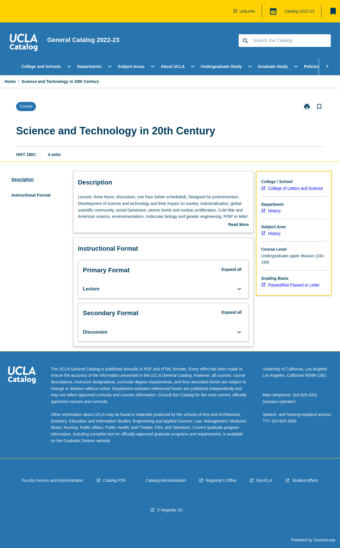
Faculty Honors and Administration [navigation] (52, 480)
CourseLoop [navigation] (324, 540)
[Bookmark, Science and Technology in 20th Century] (319, 106)
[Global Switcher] (273, 11)
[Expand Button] (239, 289)
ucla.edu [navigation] (247, 11)
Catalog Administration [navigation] (166, 480)
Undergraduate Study (221, 66)
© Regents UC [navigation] (170, 510)
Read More (238, 225)
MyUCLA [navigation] (264, 480)
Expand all (231, 269)
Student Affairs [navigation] (305, 480)
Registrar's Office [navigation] (221, 480)
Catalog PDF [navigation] (114, 480)
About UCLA (173, 66)
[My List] (333, 11)
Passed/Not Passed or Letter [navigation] (294, 285)
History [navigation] (274, 210)
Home (10, 81)
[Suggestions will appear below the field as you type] (285, 40)
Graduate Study (273, 66)
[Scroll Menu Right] (327, 66)
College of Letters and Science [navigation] (295, 188)
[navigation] (23, 43)
